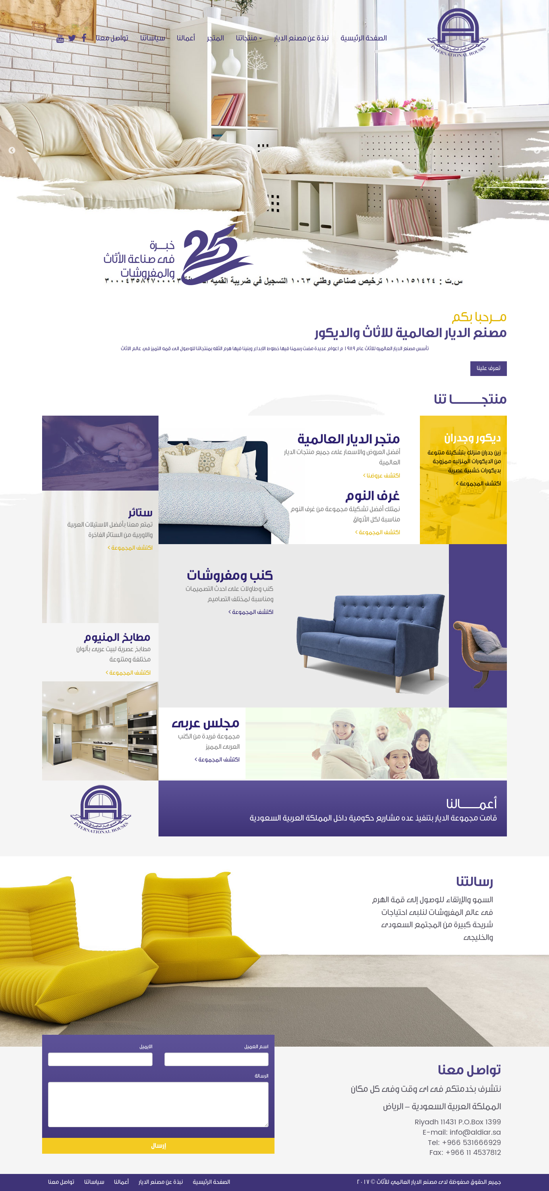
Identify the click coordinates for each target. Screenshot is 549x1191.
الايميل (146, 1046)
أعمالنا (186, 38)
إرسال (158, 1145)
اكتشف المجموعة (478, 483)
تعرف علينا (489, 368)
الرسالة (262, 1076)
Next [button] (537, 151)
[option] (274, 144)
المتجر (215, 38)
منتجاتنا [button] (249, 38)
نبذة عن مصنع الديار (301, 38)
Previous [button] (12, 151)
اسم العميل (256, 1046)
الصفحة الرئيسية (366, 37)
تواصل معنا (112, 38)
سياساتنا (152, 38)
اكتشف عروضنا (381, 475)
